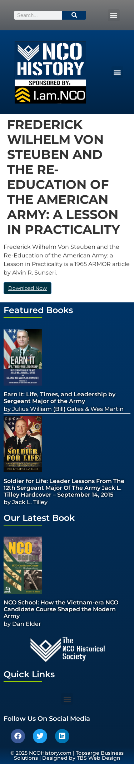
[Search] (74, 15)
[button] (114, 15)
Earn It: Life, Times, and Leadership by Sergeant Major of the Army (59, 397)
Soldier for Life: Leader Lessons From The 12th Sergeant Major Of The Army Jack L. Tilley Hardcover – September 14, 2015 (64, 488)
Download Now (27, 288)
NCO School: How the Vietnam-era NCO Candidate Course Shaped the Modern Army (61, 609)
